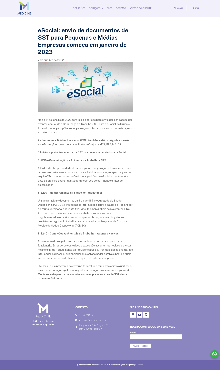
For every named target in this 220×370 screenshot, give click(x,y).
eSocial (111, 124)
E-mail (134, 332)
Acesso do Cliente (140, 8)
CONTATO (121, 8)
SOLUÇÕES (96, 8)
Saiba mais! (57, 278)
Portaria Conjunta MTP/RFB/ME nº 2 (99, 144)
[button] (96, 8)
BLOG (109, 8)
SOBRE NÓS (79, 8)
